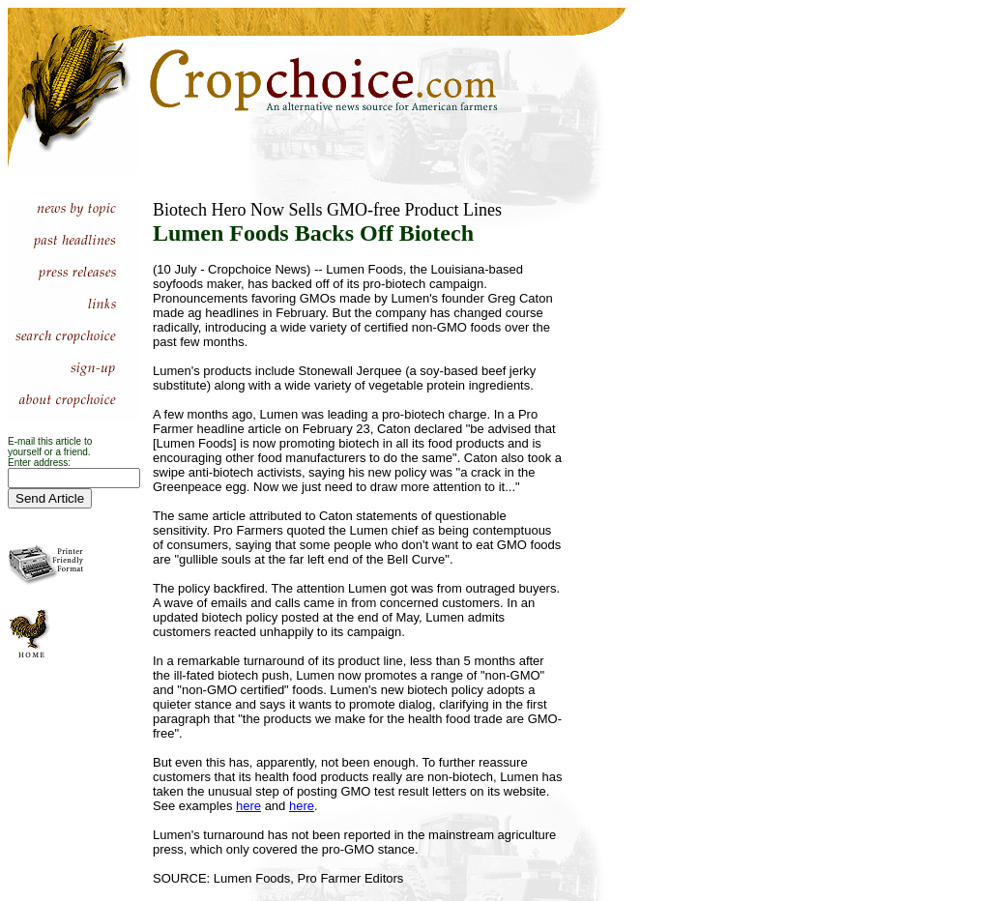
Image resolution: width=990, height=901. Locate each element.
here (248, 806)
